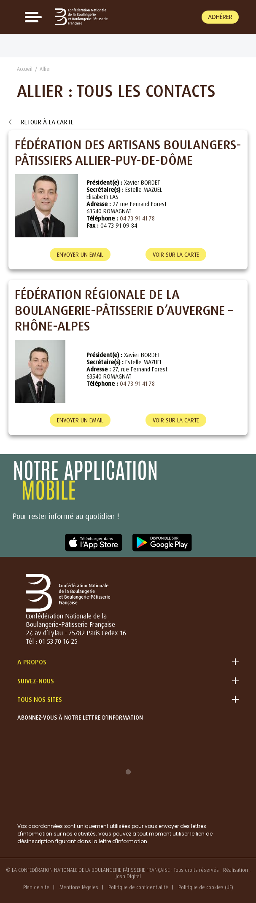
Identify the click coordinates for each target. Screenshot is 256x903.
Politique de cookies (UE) (205, 887)
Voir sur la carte (176, 254)
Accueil (24, 69)
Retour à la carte (40, 122)
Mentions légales (78, 887)
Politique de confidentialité (138, 887)
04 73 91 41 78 (137, 218)
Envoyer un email (80, 254)
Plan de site (36, 887)
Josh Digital (128, 876)
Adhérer (220, 17)
